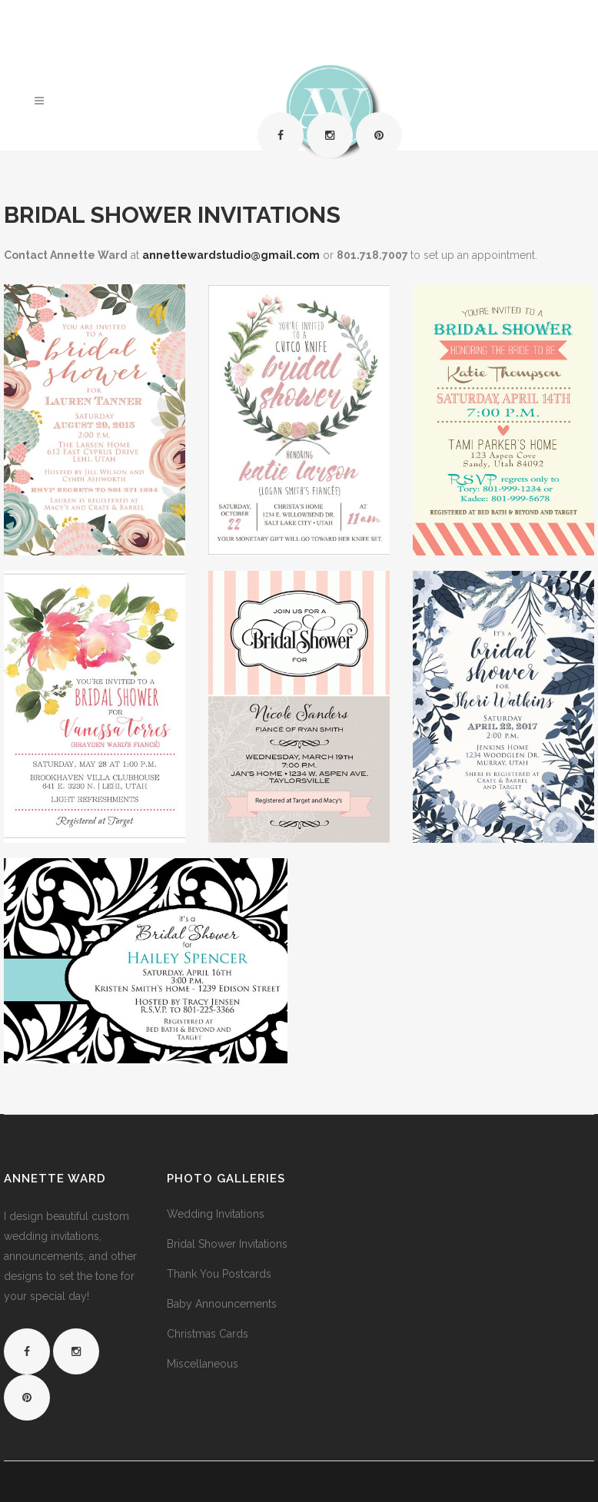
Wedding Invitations (215, 1214)
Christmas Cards (207, 1334)
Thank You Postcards (219, 1274)
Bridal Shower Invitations (227, 1244)
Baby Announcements (222, 1304)
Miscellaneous (202, 1364)
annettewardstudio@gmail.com (231, 255)
